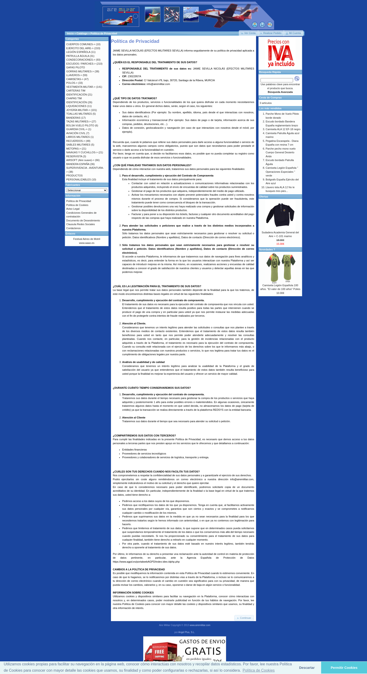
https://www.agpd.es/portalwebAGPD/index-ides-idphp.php (146, 561)
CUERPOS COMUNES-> (80, 44)
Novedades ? (267, 249)
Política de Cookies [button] (259, 670)
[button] (248, 33)
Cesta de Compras (270, 97)
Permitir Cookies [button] (344, 668)
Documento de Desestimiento (83, 220)
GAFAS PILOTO (75, 67)
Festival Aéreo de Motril (86, 239)
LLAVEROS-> (74, 75)
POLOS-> (71, 82)
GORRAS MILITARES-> (80, 71)
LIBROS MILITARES (78, 137)
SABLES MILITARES (78, 144)
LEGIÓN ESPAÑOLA (78, 52)
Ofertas (263, 196)
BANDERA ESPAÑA (77, 164)
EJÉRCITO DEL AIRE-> (79, 48)
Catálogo (82, 33)
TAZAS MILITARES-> (78, 121)
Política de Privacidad (103, 33)
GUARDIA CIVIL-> (76, 129)
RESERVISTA (74, 156)
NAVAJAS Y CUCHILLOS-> (82, 152)
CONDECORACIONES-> (80, 59)
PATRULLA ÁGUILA (77, 56)
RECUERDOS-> (75, 140)
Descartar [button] (307, 668)
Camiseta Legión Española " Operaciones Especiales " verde (282, 171)
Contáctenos (73, 228)
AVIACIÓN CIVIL (75, 133)
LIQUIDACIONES (76, 106)
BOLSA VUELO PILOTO (80, 125)
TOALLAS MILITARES (79, 113)
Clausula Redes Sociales (80, 224)
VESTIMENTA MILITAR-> (80, 86)
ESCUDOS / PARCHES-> (81, 63)
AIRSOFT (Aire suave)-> (80, 160)
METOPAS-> (73, 148)
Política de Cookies (133, 604)
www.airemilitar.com (200, 625)
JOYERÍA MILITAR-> (78, 110)
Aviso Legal (73, 208)
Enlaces (70, 233)
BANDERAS (73, 117)
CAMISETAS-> (74, 79)
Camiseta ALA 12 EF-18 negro (283, 129)
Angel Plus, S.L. (186, 632)
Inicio (70, 33)
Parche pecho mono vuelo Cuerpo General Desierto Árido (281, 152)
